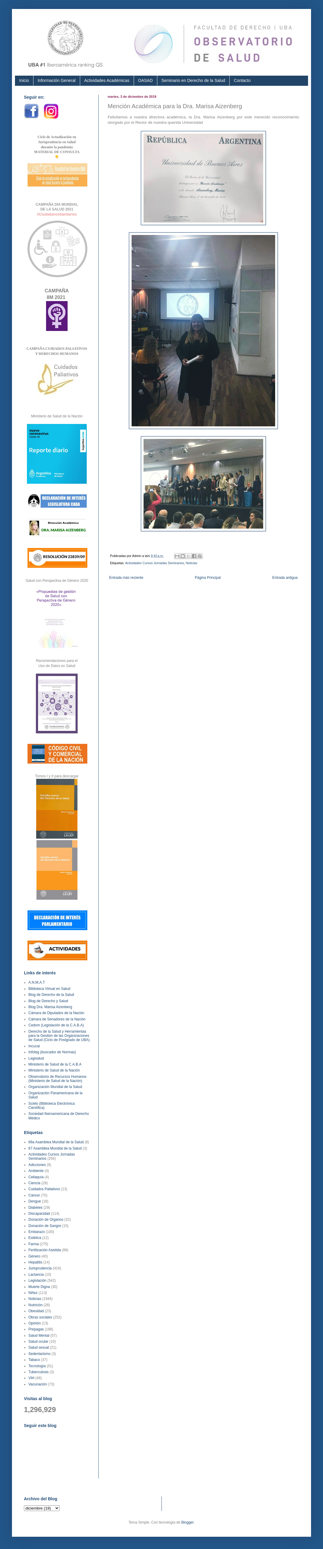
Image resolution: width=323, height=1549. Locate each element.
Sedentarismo (39, 1354)
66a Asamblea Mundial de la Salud (56, 1142)
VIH (31, 1378)
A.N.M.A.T (36, 982)
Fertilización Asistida (44, 1250)
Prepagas (36, 1329)
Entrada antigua (285, 578)
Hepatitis (35, 1262)
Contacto (242, 80)
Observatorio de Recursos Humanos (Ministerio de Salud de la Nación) (57, 1079)
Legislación (37, 1280)
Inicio (24, 80)
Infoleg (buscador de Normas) (52, 1052)
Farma (33, 1244)
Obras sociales (40, 1317)
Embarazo (36, 1232)
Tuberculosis (38, 1372)
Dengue (34, 1201)
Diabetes (35, 1207)
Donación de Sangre (44, 1226)
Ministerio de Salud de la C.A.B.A (54, 1064)
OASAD (145, 80)
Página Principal (208, 578)
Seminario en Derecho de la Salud (193, 80)
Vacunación (37, 1384)
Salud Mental (38, 1335)
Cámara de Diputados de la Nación (56, 1013)
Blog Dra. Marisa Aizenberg (50, 1007)
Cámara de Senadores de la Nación (57, 1019)
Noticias (191, 563)
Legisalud (36, 1058)
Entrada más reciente (126, 578)
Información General (57, 80)
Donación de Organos (45, 1219)
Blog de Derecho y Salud (48, 1001)
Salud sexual (38, 1347)
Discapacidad (39, 1213)
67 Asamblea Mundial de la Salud (55, 1148)
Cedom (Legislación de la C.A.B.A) (56, 1025)
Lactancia (36, 1274)
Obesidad (36, 1311)
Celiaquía (36, 1177)
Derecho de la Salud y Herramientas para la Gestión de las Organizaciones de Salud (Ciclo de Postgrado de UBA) (59, 1035)
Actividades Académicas (106, 80)
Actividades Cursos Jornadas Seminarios (154, 563)
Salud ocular (38, 1341)
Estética (34, 1238)
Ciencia (34, 1183)
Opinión (34, 1323)
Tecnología (37, 1366)
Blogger (187, 1522)
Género (34, 1256)
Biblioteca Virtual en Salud (49, 989)
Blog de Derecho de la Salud (51, 995)
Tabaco (34, 1360)
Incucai (34, 1046)
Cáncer (34, 1195)
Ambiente (36, 1171)
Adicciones (37, 1165)
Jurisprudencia (40, 1268)
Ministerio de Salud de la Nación (54, 1070)
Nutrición (35, 1305)
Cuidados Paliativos (44, 1189)
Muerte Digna (39, 1287)
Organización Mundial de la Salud (55, 1087)
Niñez (33, 1293)
